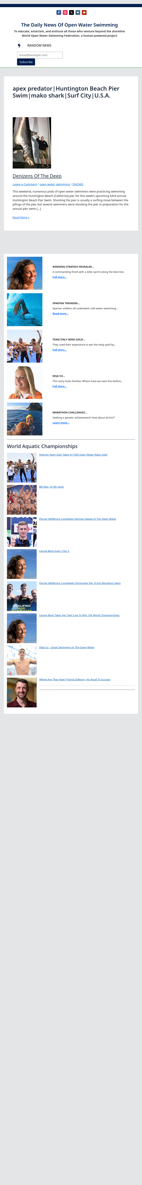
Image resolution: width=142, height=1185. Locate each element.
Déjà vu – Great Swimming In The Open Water (66, 647)
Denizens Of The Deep (37, 176)
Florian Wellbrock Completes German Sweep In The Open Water (77, 519)
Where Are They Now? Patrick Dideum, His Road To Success (74, 679)
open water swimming (55, 184)
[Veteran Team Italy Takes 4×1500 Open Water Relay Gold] (22, 468)
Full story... (59, 277)
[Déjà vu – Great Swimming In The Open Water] (22, 660)
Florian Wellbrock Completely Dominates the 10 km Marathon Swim (80, 583)
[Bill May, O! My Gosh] (22, 500)
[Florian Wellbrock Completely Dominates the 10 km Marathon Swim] (22, 596)
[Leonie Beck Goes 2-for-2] (22, 564)
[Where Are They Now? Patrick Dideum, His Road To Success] (22, 692)
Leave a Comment (25, 184)
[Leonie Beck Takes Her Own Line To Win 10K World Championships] (22, 628)
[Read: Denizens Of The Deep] (32, 142)
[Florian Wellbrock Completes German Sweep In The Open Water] (22, 532)
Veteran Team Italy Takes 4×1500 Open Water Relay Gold (73, 454)
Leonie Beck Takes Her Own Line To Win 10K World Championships (79, 615)
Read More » (21, 217)
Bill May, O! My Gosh (51, 487)
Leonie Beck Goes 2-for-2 (54, 551)
